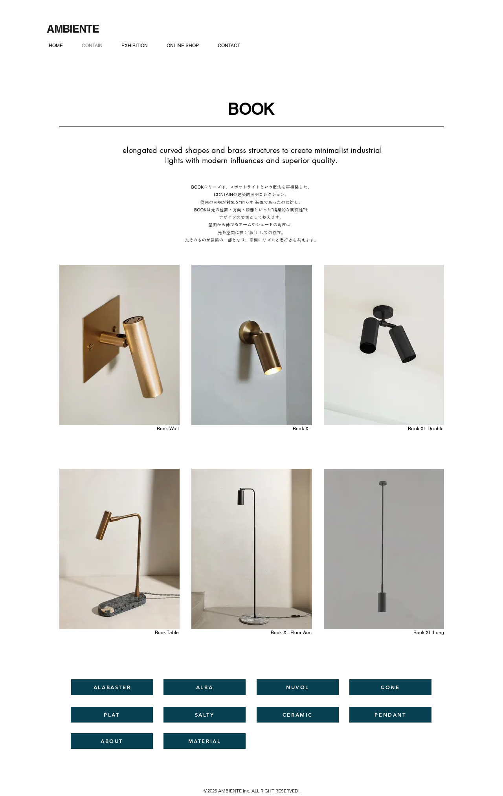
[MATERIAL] (204, 741)
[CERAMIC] (298, 715)
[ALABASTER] (112, 687)
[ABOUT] (112, 741)
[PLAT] (112, 715)
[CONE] (390, 687)
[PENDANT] (390, 715)
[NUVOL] (298, 687)
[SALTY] (204, 715)
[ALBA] (204, 687)
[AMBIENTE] (73, 29)
